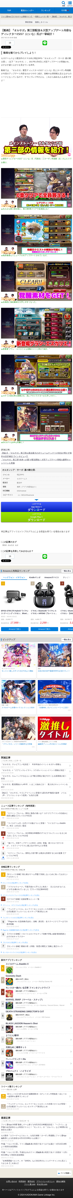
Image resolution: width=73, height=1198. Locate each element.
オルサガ (11, 545)
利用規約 (22, 1181)
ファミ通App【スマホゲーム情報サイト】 (17, 17)
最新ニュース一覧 (42, 17)
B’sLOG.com (42, 1184)
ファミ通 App (10, 4)
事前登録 (28, 22)
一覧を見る (66, 571)
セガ (16, 545)
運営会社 (31, 1181)
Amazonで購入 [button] (15, 629)
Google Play (36, 517)
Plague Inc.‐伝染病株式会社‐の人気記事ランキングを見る (21, 930)
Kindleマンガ (34, 577)
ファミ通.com (29, 1184)
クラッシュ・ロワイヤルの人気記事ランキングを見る (20, 905)
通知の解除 (60, 1181)
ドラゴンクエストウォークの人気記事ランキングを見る (21, 895)
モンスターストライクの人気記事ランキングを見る (19, 952)
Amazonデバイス (51, 577)
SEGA (4, 545)
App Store (36, 507)
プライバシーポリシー (45, 1181)
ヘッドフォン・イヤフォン (14, 577)
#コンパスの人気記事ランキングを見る (15, 883)
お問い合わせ (11, 1181)
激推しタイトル (41, 22)
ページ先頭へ (65, 1173)
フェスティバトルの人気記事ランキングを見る (18, 917)
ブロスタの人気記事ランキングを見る (15, 942)
